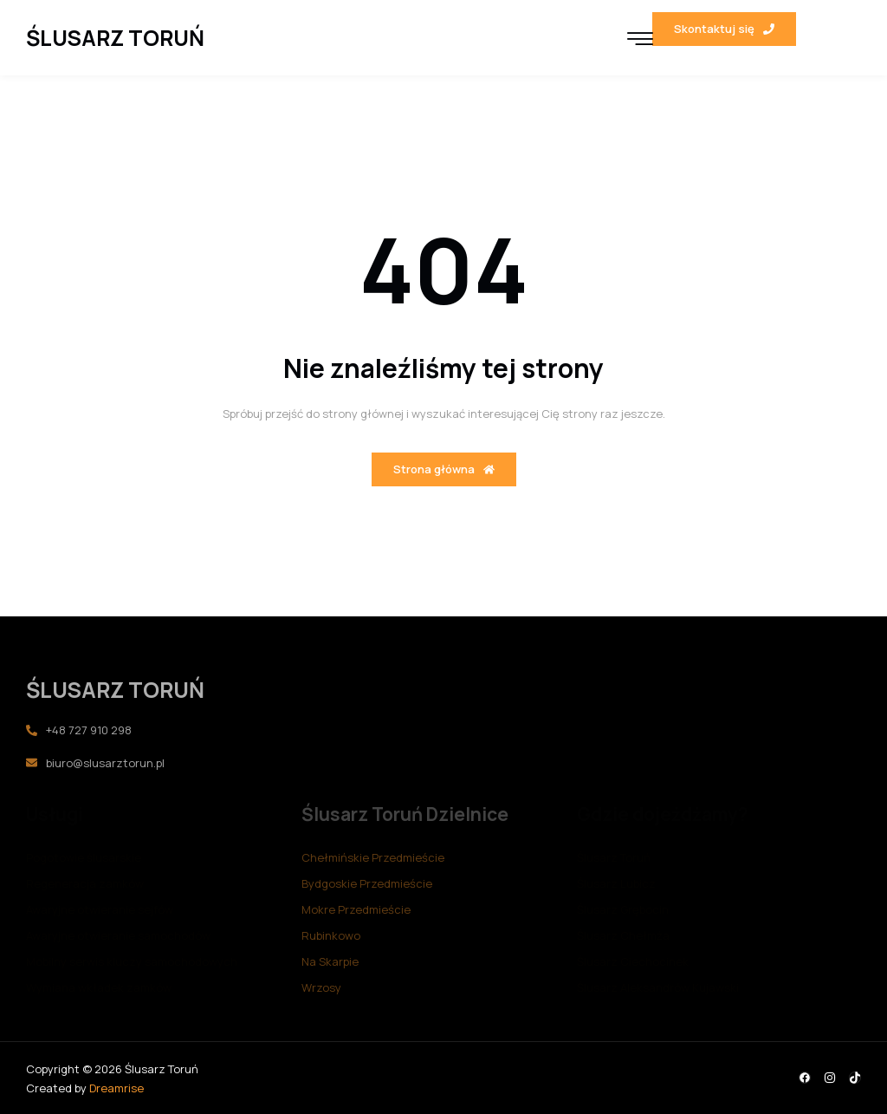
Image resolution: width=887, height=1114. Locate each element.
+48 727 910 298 (79, 730)
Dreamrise (116, 1088)
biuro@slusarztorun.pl (95, 763)
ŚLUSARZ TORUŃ (115, 38)
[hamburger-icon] (640, 40)
